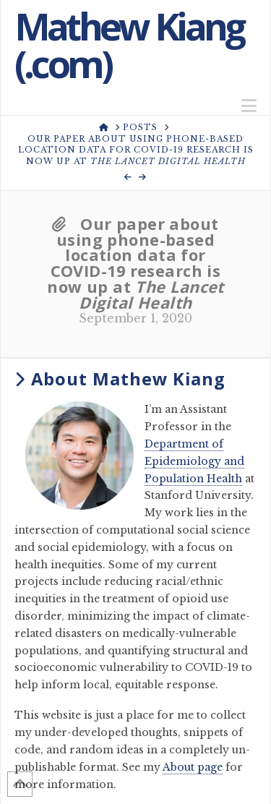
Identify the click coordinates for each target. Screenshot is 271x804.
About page (193, 767)
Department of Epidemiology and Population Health (194, 461)
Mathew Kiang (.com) (129, 44)
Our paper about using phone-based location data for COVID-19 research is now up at (135, 263)
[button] (249, 106)
